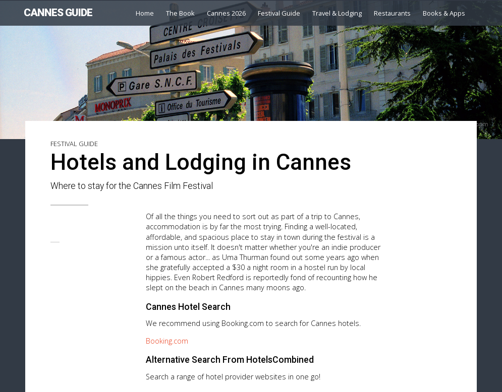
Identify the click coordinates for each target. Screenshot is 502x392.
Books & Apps (444, 13)
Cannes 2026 (226, 13)
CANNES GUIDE (58, 13)
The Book (180, 13)
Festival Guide (279, 13)
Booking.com (167, 341)
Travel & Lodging (337, 13)
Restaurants (392, 13)
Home (145, 13)
